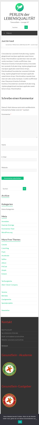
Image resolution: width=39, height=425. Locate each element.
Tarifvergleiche (7, 281)
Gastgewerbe (6, 299)
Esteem (4, 274)
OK (20, 422)
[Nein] (36, 419)
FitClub (4, 266)
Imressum (5, 346)
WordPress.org (7, 232)
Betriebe (5, 296)
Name (4, 145)
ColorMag (5, 248)
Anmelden (5, 221)
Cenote (4, 245)
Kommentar (6, 114)
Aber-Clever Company (10, 285)
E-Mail (4, 157)
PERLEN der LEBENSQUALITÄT (19, 16)
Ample (4, 270)
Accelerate (5, 255)
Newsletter (6, 310)
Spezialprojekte (7, 303)
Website (5, 167)
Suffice (4, 259)
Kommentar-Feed (8, 229)
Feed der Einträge (8, 225)
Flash (3, 252)
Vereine (4, 292)
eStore (4, 263)
